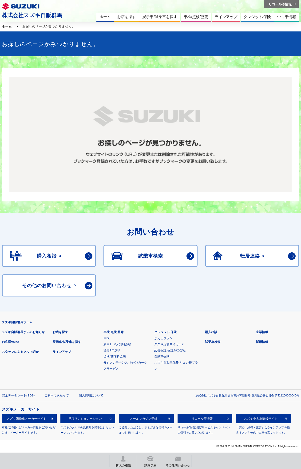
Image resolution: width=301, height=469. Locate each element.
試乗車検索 (212, 342)
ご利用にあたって (56, 395)
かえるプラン (163, 338)
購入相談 (211, 332)
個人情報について (91, 395)
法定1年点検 (111, 350)
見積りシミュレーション (85, 418)
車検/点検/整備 (113, 332)
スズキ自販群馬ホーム (17, 322)
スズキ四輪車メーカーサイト (26, 418)
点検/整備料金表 (114, 356)
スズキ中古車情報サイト (260, 418)
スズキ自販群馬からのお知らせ (23, 332)
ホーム (7, 26)
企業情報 (262, 332)
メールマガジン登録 (143, 418)
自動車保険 (162, 356)
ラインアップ (62, 352)
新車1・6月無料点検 (117, 344)
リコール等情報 (202, 418)
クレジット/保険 (165, 332)
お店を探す (60, 332)
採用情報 (262, 342)
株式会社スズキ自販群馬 (32, 15)
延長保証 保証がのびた (170, 350)
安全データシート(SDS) (18, 395)
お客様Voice (10, 342)
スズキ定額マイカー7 (168, 344)
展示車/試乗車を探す (67, 342)
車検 (106, 338)
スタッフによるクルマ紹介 (20, 352)
